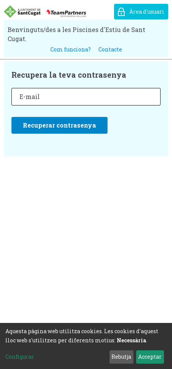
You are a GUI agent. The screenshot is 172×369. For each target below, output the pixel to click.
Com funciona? (70, 49)
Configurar (19, 356)
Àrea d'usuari (146, 11)
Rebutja (121, 356)
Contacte (110, 49)
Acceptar (150, 356)
